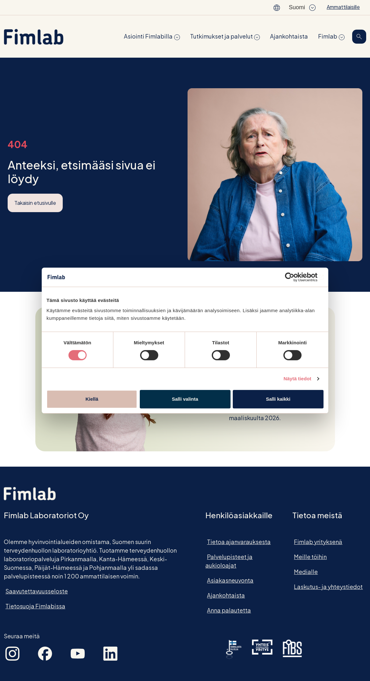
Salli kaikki (278, 399)
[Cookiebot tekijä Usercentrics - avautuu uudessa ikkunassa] (296, 277)
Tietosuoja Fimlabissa (35, 606)
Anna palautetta (229, 610)
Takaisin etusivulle (35, 202)
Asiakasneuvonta (230, 580)
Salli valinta (185, 399)
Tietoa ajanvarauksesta (239, 541)
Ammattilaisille (343, 7)
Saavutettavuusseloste (36, 591)
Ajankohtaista (289, 36)
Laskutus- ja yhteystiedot (328, 586)
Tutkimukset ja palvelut (221, 36)
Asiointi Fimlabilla (148, 36)
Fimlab (327, 36)
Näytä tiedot (297, 378)
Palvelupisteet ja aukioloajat (229, 561)
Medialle (306, 571)
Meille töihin (310, 556)
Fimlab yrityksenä (318, 541)
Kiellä (91, 399)
